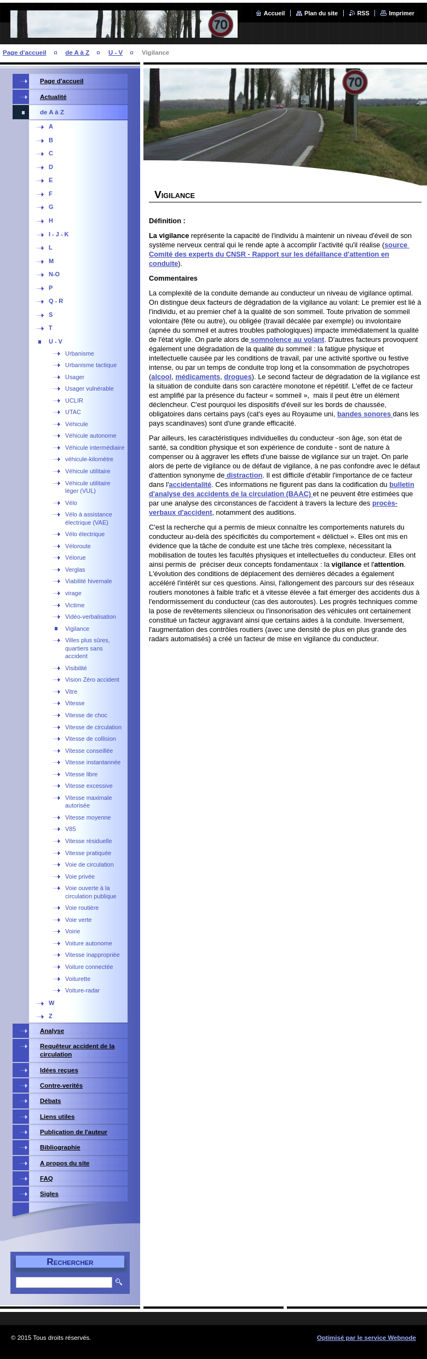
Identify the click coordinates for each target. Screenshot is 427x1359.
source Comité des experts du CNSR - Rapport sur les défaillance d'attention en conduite (279, 254)
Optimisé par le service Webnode (366, 1337)
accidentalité (190, 484)
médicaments (197, 377)
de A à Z (77, 52)
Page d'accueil (25, 52)
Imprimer (401, 13)
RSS (363, 13)
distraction (243, 475)
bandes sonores (365, 414)
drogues (237, 377)
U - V (115, 52)
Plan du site (321, 13)
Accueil (274, 13)
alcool (161, 377)
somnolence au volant (286, 339)
